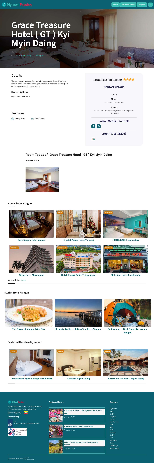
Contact (27, 458)
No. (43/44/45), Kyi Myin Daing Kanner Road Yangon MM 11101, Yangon (114, 112)
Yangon (23, 280)
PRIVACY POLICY (20, 458)
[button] (115, 4)
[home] (54, 4)
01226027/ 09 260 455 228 (114, 102)
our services (12, 458)
